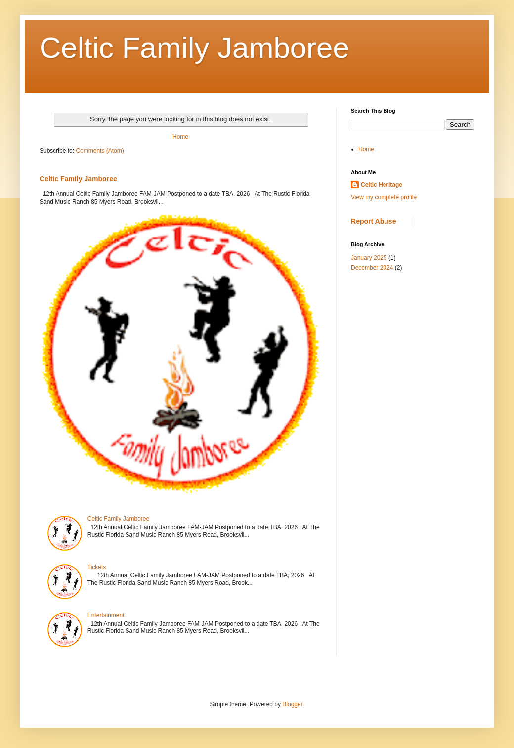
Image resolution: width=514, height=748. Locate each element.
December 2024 (372, 267)
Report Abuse (373, 221)
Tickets (96, 567)
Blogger (292, 704)
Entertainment (106, 615)
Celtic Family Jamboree (194, 47)
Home (180, 136)
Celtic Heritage (381, 184)
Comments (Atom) (100, 150)
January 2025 (369, 257)
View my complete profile (384, 197)
